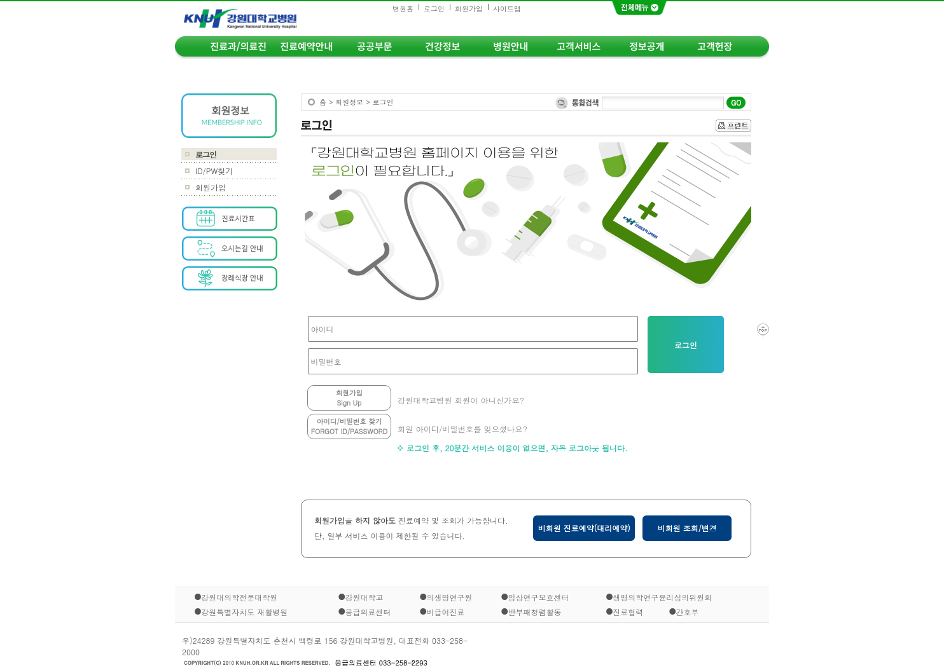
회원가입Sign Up (349, 397)
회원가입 (469, 8)
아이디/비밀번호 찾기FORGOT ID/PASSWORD (349, 426)
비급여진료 (445, 611)
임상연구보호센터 (538, 597)
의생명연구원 (449, 597)
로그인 (434, 8)
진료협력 (628, 611)
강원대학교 (364, 597)
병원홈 (402, 8)
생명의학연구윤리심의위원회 (662, 597)
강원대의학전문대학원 (239, 597)
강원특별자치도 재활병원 (244, 611)
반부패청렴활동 (534, 611)
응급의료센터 (368, 611)
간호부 (687, 611)
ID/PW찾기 (214, 170)
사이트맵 (507, 8)
